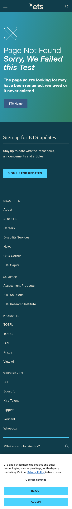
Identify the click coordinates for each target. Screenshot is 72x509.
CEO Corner (12, 256)
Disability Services (16, 237)
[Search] (67, 446)
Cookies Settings (36, 479)
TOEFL (8, 324)
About (7, 209)
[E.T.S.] (36, 6)
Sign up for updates (25, 173)
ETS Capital (11, 265)
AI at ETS (10, 219)
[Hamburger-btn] (5, 6)
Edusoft (9, 391)
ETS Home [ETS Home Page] (16, 103)
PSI (5, 382)
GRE (6, 343)
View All (9, 362)
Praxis (7, 352)
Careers (9, 228)
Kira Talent (11, 400)
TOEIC (8, 334)
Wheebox (10, 428)
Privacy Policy (36, 472)
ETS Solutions (13, 295)
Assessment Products (19, 285)
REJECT (36, 490)
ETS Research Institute (19, 304)
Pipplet (8, 410)
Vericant (9, 419)
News (7, 247)
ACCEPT (36, 501)
